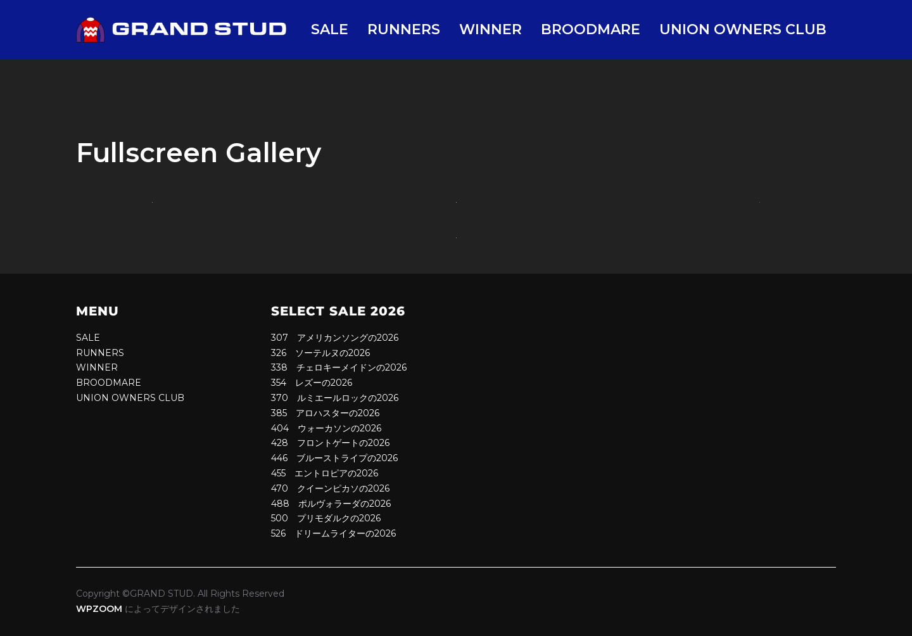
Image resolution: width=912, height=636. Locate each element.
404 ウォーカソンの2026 (326, 428)
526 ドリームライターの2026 (333, 533)
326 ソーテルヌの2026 (320, 353)
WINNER (490, 29)
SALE (329, 29)
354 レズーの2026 (311, 382)
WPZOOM (99, 608)
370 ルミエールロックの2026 (334, 398)
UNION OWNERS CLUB (742, 29)
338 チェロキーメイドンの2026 (339, 367)
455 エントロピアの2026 (324, 473)
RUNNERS (403, 29)
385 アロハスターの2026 (325, 413)
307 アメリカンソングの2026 (334, 337)
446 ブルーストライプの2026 (334, 458)
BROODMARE (590, 29)
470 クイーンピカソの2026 (330, 488)
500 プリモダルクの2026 (326, 518)
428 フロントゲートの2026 (330, 442)
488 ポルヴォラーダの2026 (331, 503)
